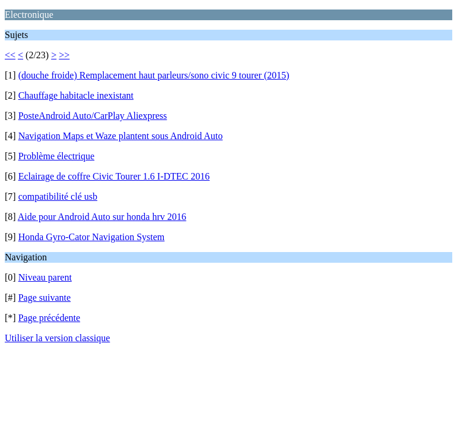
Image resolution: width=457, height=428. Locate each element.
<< (10, 55)
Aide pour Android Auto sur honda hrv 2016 (102, 217)
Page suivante (44, 297)
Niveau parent (45, 277)
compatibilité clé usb (57, 196)
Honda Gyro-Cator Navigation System (91, 237)
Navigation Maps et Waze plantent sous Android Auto (120, 136)
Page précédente (49, 318)
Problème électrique (56, 156)
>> (64, 55)
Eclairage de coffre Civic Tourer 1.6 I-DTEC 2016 (114, 176)
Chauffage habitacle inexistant (76, 95)
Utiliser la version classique (57, 338)
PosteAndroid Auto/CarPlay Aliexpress (92, 116)
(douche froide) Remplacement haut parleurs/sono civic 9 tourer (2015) (154, 75)
